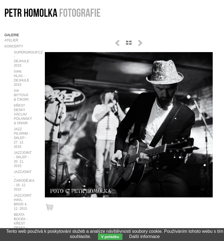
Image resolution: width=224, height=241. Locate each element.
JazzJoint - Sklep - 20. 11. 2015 (22, 159)
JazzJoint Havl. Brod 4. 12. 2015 (22, 202)
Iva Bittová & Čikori (21, 95)
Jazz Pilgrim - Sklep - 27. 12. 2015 (22, 138)
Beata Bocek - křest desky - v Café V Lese (21, 226)
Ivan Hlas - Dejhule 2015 (21, 78)
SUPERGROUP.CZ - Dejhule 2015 (26, 58)
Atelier (11, 40)
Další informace (144, 236)
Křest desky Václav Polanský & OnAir (23, 114)
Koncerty (13, 46)
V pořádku (110, 237)
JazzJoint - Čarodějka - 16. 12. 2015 (24, 180)
